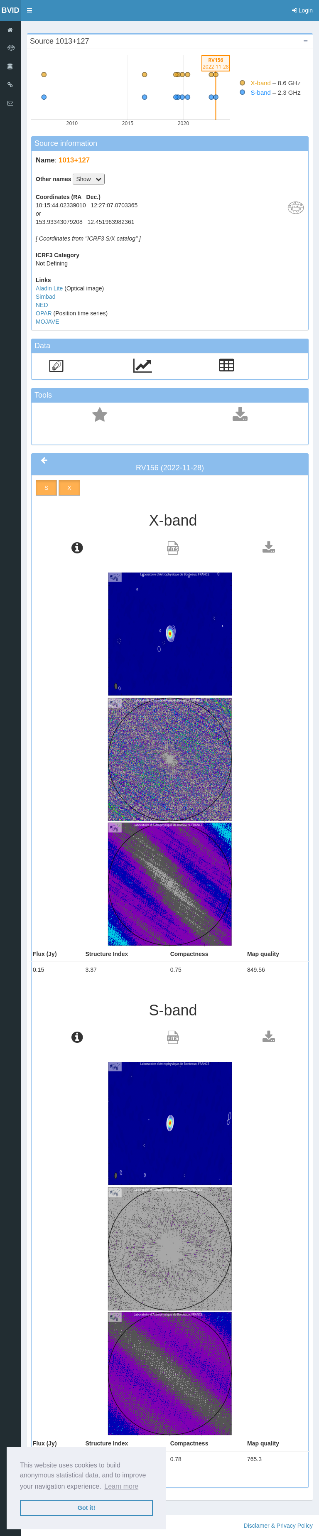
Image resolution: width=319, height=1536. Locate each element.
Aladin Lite (50, 288)
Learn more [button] (121, 1486)
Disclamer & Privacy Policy (278, 1525)
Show (88, 179)
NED (42, 305)
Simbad (45, 296)
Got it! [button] (86, 1507)
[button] (29, 10)
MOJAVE (47, 321)
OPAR (45, 313)
